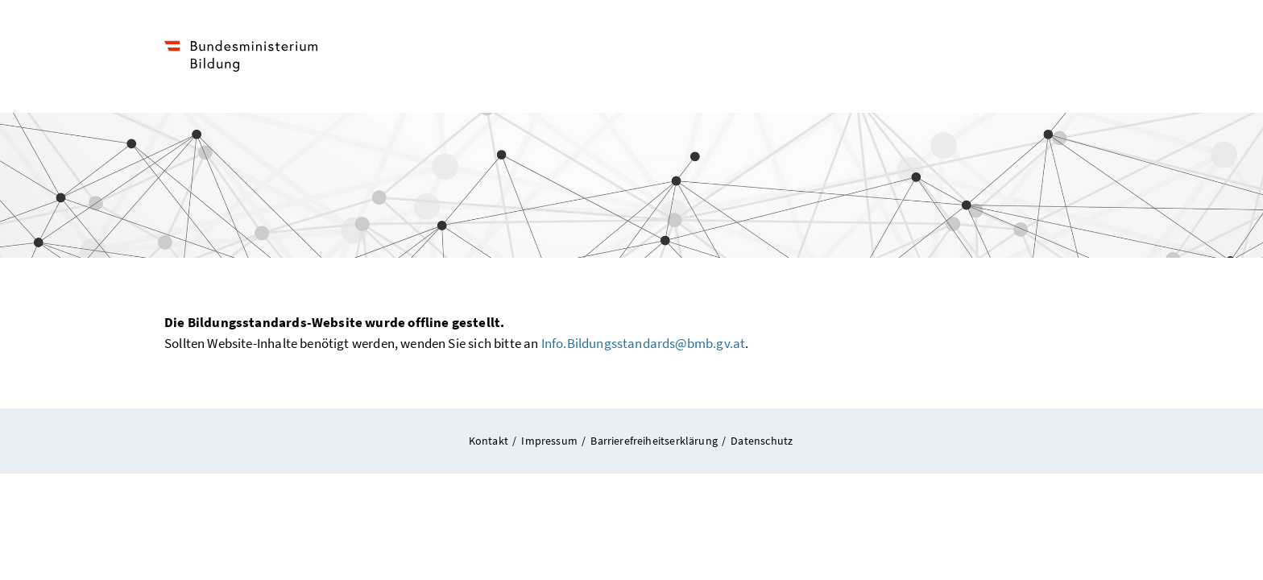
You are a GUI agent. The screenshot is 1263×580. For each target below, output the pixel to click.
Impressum (550, 440)
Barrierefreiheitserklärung (655, 440)
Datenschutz (762, 440)
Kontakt (489, 440)
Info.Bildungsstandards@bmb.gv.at (643, 343)
